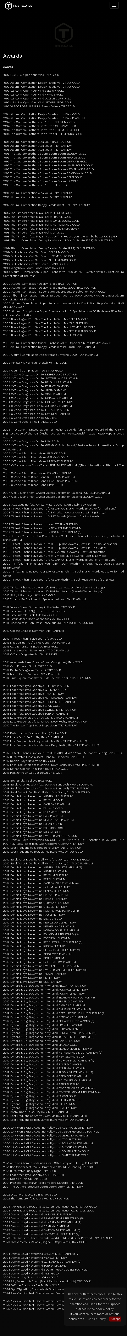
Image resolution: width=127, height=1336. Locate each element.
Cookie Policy (97, 1318)
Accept (115, 1318)
